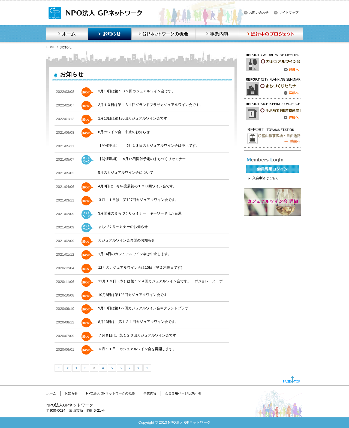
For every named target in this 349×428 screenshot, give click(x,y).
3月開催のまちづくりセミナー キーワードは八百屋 (140, 213)
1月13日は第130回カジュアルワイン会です (132, 118)
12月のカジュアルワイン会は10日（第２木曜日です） (141, 267)
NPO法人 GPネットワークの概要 (110, 393)
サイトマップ (289, 12)
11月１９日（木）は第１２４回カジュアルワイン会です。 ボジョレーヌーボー (162, 281)
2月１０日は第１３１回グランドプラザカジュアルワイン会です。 (150, 105)
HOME (50, 47)
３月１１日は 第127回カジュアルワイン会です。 (138, 200)
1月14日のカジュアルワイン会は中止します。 (135, 254)
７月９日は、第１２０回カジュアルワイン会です (137, 335)
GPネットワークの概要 (163, 33)
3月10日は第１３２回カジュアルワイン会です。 (136, 91)
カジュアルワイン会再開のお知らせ (126, 240)
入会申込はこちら (265, 178)
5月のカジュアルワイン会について (125, 172)
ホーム (67, 33)
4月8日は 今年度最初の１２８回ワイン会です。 (137, 186)
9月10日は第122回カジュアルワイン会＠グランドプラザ (143, 308)
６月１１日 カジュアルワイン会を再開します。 (137, 349)
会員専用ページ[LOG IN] (183, 393)
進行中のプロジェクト (271, 33)
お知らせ (109, 33)
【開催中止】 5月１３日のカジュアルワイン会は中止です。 (148, 145)
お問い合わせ (259, 12)
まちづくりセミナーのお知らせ (123, 227)
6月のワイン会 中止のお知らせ (124, 132)
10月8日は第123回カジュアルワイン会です (134, 295)
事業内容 (217, 33)
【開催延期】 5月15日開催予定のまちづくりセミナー (142, 159)
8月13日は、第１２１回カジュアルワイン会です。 (138, 322)
